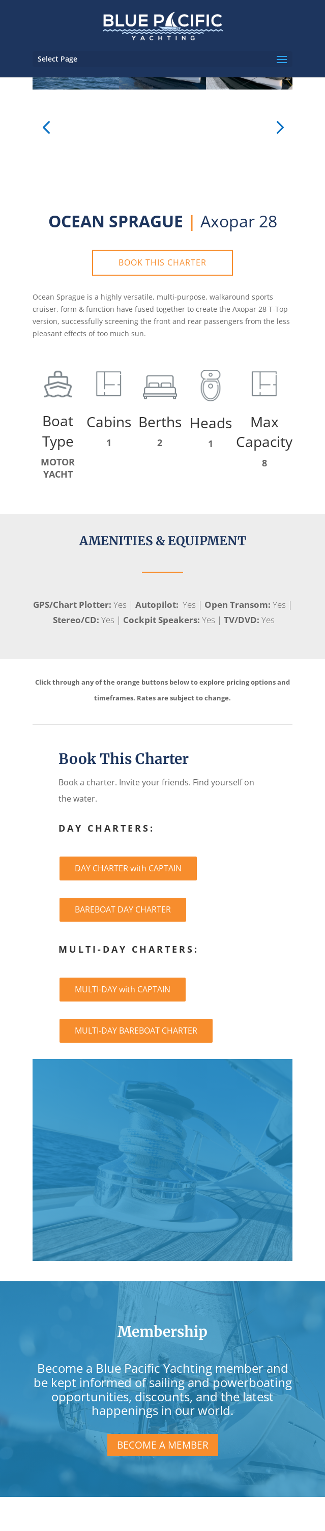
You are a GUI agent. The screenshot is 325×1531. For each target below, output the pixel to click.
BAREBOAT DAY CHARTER (123, 909)
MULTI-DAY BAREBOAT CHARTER (136, 1030)
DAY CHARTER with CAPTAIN (128, 868)
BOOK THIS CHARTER (162, 262)
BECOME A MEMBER (163, 1445)
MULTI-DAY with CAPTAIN (122, 989)
